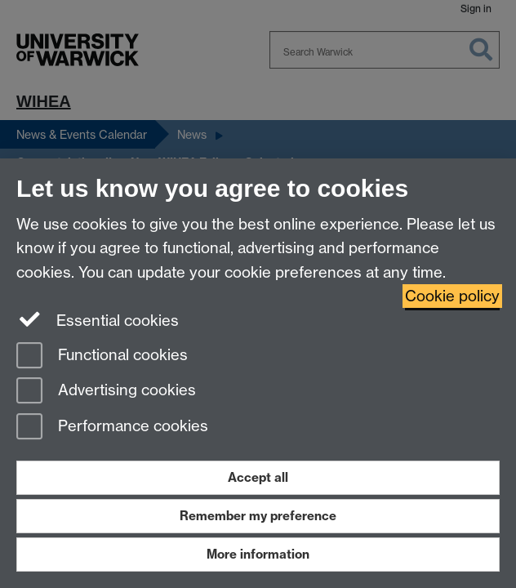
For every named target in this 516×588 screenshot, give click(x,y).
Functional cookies (102, 356)
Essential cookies (97, 319)
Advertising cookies (106, 391)
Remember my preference (258, 515)
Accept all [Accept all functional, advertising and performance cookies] (258, 477)
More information (258, 554)
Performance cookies (112, 427)
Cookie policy (452, 296)
